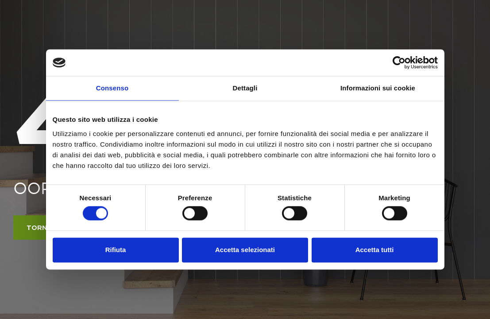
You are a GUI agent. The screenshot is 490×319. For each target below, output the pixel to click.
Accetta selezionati (245, 249)
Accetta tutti (374, 249)
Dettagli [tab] (245, 88)
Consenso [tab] (112, 88)
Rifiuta (115, 249)
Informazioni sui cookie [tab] (377, 88)
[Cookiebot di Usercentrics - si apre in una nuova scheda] (399, 62)
